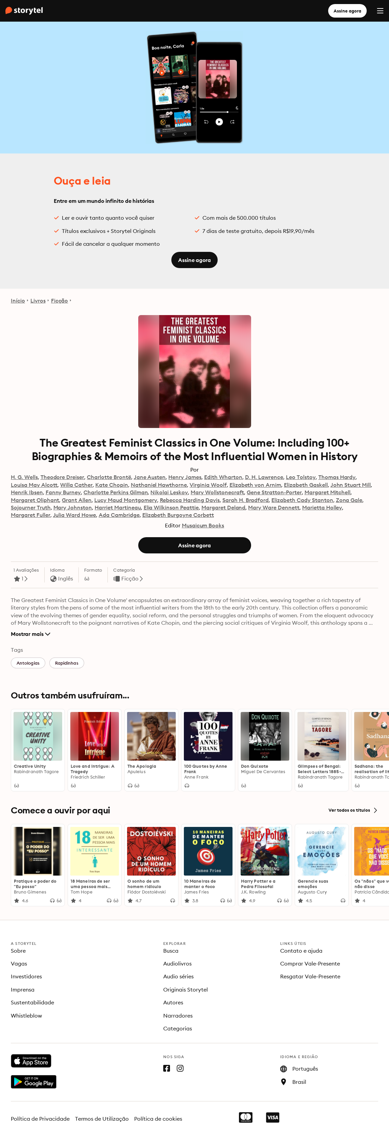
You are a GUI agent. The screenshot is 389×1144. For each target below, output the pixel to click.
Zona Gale (349, 500)
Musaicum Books (203, 525)
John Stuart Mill (351, 484)
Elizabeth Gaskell (305, 484)
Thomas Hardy (337, 477)
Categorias (177, 1028)
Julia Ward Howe (74, 514)
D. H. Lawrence (264, 477)
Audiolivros (177, 963)
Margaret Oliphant (35, 500)
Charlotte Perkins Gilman (115, 492)
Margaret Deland (223, 507)
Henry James (184, 477)
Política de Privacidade (40, 1118)
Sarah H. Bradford (245, 500)
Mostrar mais (30, 633)
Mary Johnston (72, 507)
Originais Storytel (185, 989)
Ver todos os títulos (353, 810)
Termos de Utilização (102, 1118)
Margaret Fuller (30, 514)
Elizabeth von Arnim (255, 484)
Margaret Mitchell (327, 492)
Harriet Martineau (118, 507)
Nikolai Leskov (169, 492)
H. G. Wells (24, 477)
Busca (170, 950)
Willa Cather (76, 484)
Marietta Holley (322, 507)
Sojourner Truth (31, 507)
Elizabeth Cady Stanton (302, 500)
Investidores (26, 976)
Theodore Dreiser (62, 477)
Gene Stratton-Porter (274, 492)
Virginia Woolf (208, 484)
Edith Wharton (223, 477)
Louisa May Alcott (34, 484)
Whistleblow (26, 1015)
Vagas (19, 963)
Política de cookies (158, 1118)
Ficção (59, 300)
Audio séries (178, 976)
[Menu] (380, 11)
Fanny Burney (63, 492)
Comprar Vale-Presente (310, 963)
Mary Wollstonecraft (217, 492)
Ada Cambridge (119, 514)
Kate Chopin (111, 484)
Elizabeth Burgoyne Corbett (178, 514)
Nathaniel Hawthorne (159, 484)
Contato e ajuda (301, 950)
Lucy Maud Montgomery (125, 500)
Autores (173, 1002)
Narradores (178, 1015)
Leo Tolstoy (301, 477)
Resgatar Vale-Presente (310, 976)
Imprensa (22, 989)
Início (18, 300)
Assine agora (347, 11)
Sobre (18, 950)
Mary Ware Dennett (273, 507)
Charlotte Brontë (109, 477)
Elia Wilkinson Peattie (171, 507)
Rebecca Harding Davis (190, 500)
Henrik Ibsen (27, 492)
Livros (38, 300)
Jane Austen (150, 477)
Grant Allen (77, 500)
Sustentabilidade (32, 1002)
